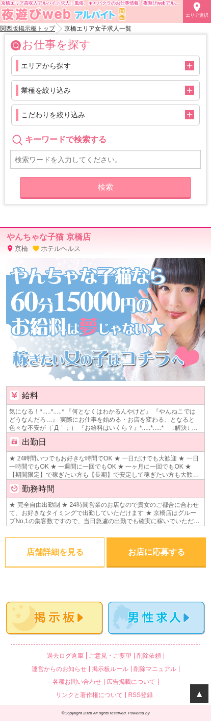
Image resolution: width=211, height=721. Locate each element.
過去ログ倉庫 (65, 655)
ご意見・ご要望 (110, 655)
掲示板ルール (110, 669)
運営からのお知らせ (59, 669)
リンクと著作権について (89, 695)
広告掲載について (131, 681)
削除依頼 (149, 655)
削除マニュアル (155, 669)
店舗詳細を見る (55, 552)
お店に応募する (156, 552)
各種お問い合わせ (76, 681)
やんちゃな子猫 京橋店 (48, 237)
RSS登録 (140, 695)
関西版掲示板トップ (27, 28)
